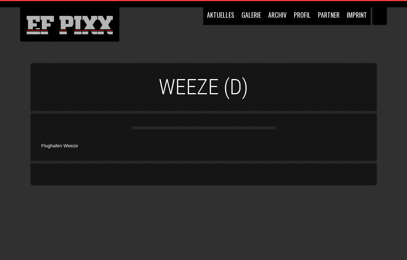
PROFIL (302, 15)
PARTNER (329, 15)
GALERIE (251, 15)
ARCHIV (277, 15)
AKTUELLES (220, 15)
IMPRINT (357, 15)
